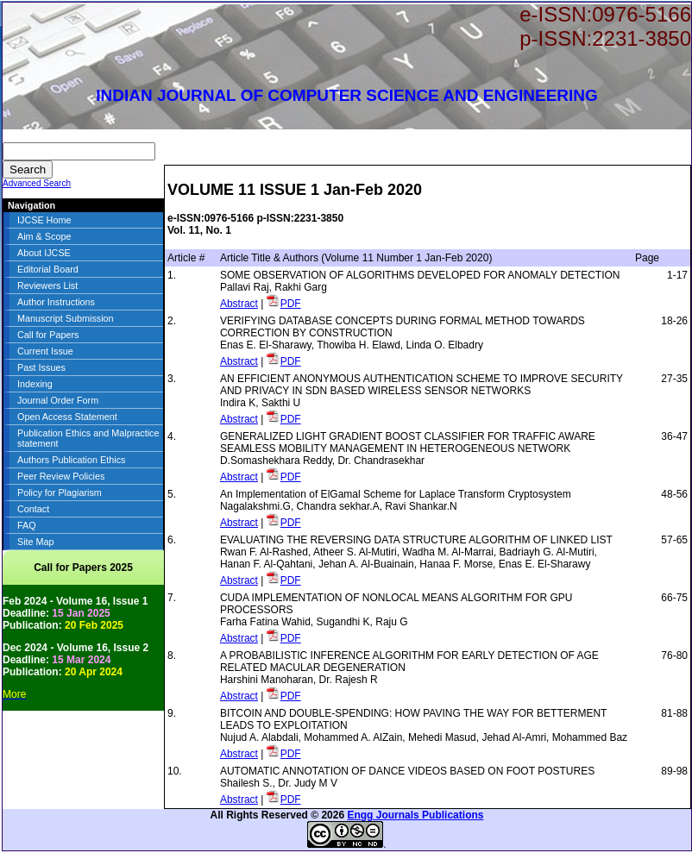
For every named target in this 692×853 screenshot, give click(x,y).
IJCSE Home (44, 220)
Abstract (239, 304)
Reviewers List (47, 285)
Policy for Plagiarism (59, 492)
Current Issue (45, 351)
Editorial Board (48, 269)
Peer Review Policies (60, 476)
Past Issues (41, 367)
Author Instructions (56, 302)
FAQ (26, 525)
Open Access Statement (67, 416)
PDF (290, 304)
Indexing (35, 384)
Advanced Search (37, 183)
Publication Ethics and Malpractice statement (88, 438)
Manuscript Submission (65, 318)
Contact (33, 509)
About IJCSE (44, 253)
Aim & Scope (44, 236)
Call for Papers (48, 334)
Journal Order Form (57, 400)
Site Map (35, 541)
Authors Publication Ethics (71, 460)
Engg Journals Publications (415, 815)
